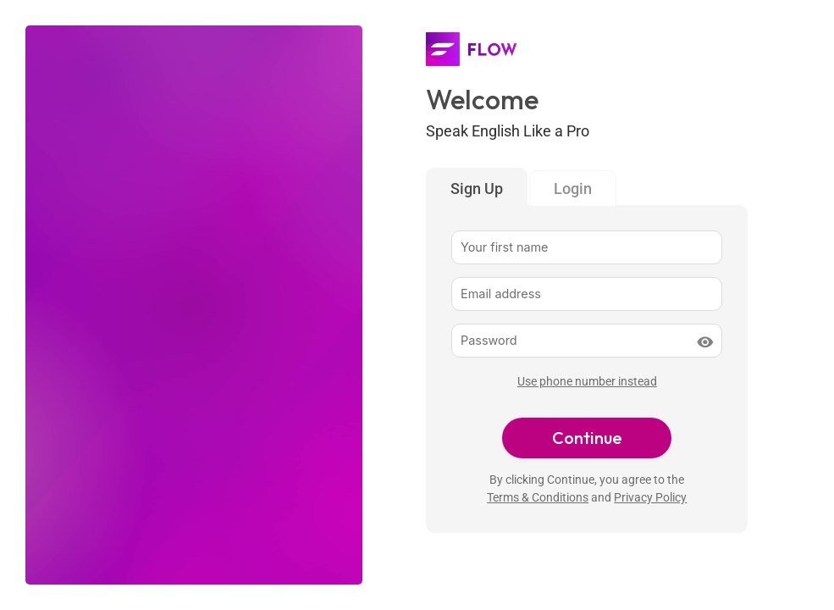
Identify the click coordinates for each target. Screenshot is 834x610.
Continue (587, 437)
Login (573, 188)
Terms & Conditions (537, 498)
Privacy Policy (650, 498)
